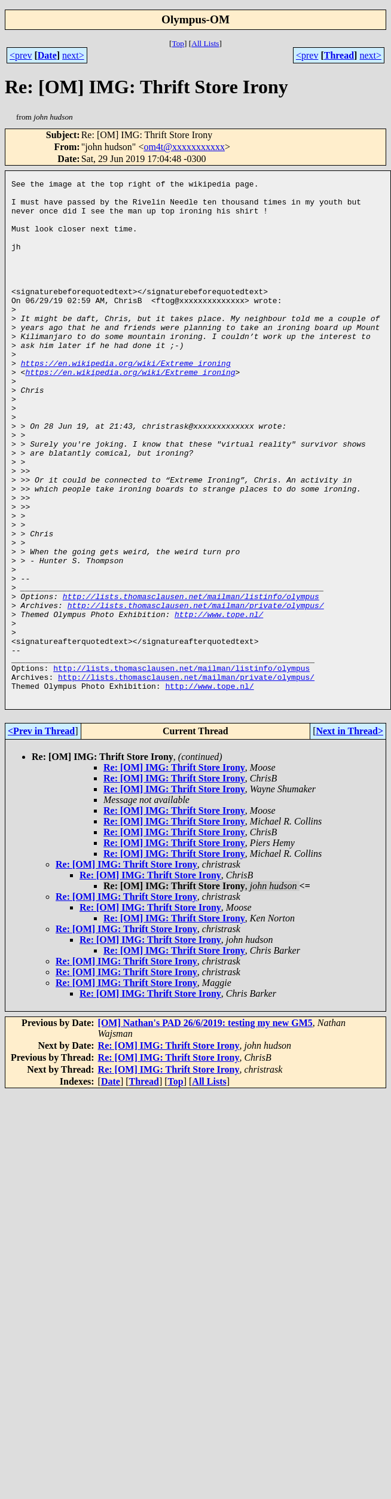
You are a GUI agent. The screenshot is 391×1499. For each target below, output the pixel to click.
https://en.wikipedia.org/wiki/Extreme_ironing (126, 400)
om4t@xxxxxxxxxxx (184, 147)
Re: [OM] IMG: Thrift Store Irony (174, 871)
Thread (339, 55)
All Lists (205, 43)
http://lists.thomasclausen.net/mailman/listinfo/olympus (191, 680)
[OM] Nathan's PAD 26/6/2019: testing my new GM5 (205, 1127)
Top (178, 43)
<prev (21, 55)
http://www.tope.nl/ (219, 702)
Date (47, 55)
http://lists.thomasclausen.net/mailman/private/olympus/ (196, 691)
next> (73, 55)
